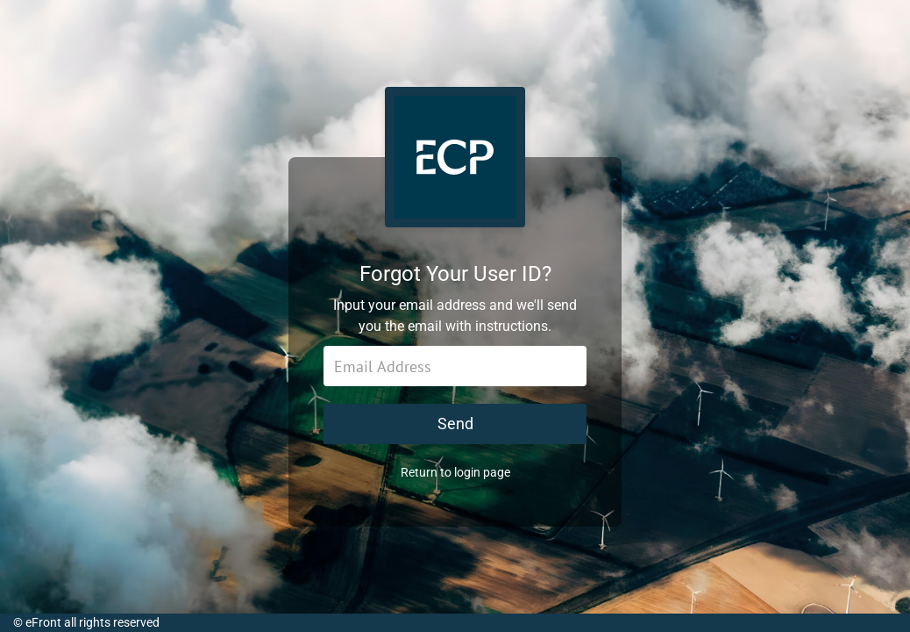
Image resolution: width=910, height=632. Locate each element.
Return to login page (455, 472)
